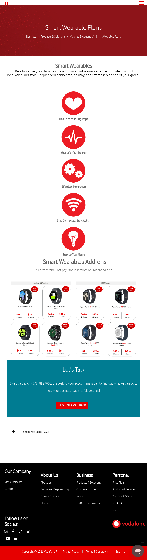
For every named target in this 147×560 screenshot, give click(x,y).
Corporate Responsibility (55, 489)
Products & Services (123, 489)
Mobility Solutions (80, 36)
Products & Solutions (53, 36)
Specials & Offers (122, 496)
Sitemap (120, 551)
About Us (46, 482)
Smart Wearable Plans (73, 27)
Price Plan (118, 482)
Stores (44, 503)
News (79, 496)
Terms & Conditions (97, 551)
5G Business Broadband (90, 503)
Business (31, 36)
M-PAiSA (117, 503)
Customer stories (86, 489)
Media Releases (13, 482)
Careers (9, 489)
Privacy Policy (71, 551)
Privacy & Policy (50, 496)
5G (114, 510)
